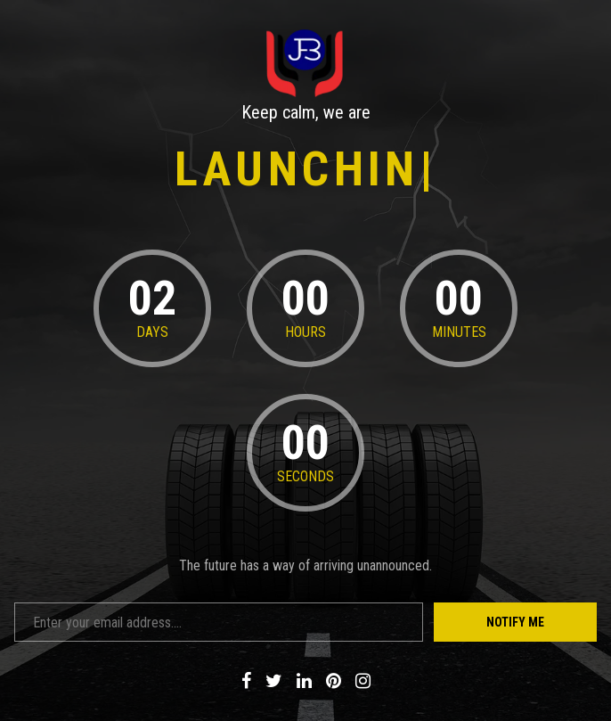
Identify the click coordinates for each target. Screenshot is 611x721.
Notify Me (515, 622)
